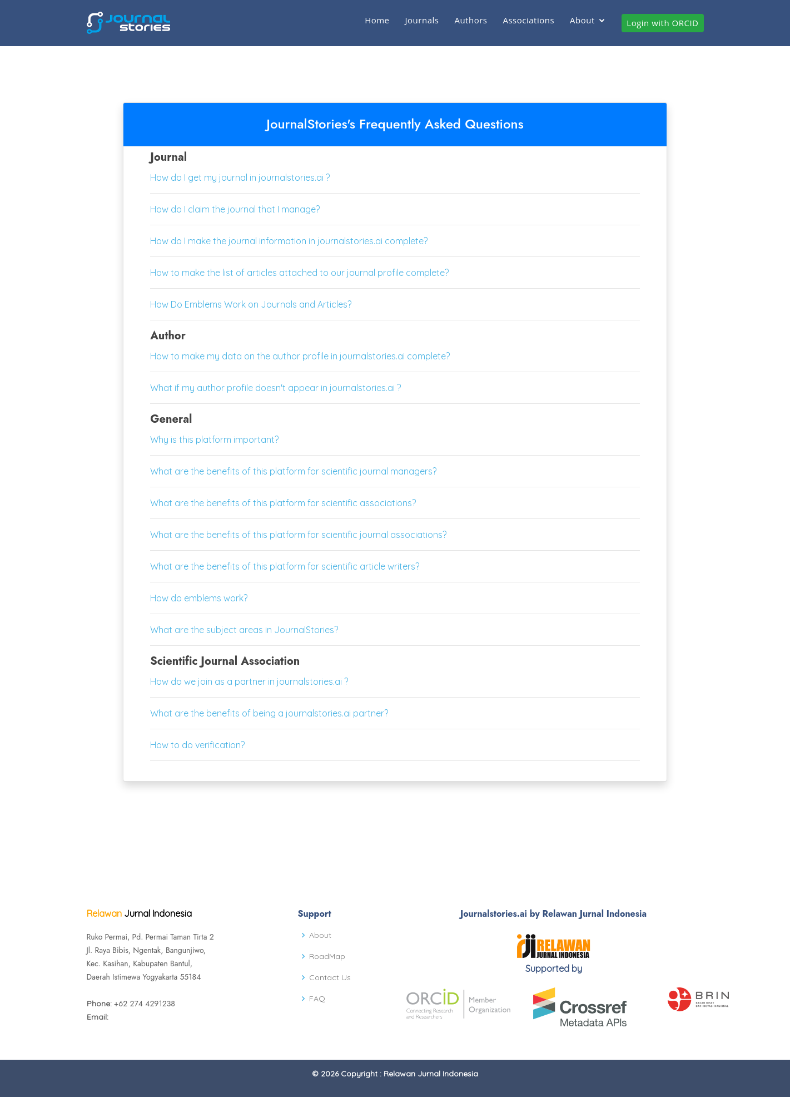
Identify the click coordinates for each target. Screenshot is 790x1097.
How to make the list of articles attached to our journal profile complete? (299, 272)
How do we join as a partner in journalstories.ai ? (249, 681)
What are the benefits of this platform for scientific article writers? (284, 566)
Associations (528, 20)
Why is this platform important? (214, 439)
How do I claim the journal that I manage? (235, 209)
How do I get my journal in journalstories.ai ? (240, 177)
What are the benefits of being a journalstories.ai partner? (269, 713)
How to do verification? (197, 744)
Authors (470, 20)
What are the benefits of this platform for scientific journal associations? (298, 534)
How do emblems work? (198, 598)
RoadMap (327, 956)
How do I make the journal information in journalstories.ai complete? (289, 240)
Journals (422, 20)
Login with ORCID (662, 22)
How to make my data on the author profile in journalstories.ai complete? (300, 356)
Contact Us (330, 977)
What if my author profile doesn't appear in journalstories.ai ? (275, 387)
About (582, 20)
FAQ (317, 998)
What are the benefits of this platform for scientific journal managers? (293, 471)
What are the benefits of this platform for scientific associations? (283, 502)
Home (377, 20)
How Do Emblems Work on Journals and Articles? (250, 304)
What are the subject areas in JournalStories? (244, 629)
